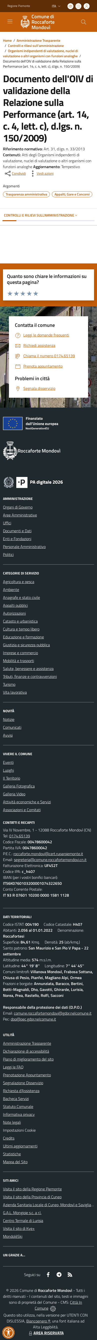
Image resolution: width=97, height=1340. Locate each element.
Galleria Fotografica (19, 786)
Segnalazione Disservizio (23, 1083)
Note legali (12, 1122)
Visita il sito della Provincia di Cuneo (32, 1197)
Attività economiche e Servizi (27, 802)
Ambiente (11, 589)
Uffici (7, 523)
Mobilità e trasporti (18, 661)
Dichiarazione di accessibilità (26, 1051)
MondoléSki (12, 1236)
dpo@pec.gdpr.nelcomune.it (33, 1019)
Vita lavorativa (15, 692)
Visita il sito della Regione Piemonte (32, 1189)
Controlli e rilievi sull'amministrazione (36, 45)
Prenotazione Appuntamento (27, 1075)
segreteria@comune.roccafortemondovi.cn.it (50, 860)
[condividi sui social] (15, 173)
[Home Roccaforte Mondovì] (46, 22)
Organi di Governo (17, 507)
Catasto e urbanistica (20, 621)
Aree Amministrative (20, 515)
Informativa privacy (19, 1114)
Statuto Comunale (18, 1106)
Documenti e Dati (17, 531)
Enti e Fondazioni (17, 539)
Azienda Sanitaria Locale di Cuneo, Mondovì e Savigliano (49, 1205)
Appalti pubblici (15, 605)
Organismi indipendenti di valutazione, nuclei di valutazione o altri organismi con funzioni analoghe (40, 53)
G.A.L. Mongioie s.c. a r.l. (22, 1213)
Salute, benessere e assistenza (28, 668)
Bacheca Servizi (16, 1099)
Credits (8, 1138)
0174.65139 (19, 836)
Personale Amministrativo (24, 547)
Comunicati (12, 727)
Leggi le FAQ (13, 1067)
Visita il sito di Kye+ (19, 1228)
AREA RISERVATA (46, 1333)
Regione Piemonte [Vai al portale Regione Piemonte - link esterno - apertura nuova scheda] (18, 6)
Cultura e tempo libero (21, 629)
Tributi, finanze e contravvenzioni (30, 676)
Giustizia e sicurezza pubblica (26, 645)
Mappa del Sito (15, 1162)
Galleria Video (14, 794)
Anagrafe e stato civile (21, 597)
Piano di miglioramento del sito (28, 1059)
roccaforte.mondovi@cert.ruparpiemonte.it (48, 854)
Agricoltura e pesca (18, 582)
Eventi (8, 762)
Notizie (8, 719)
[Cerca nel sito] (84, 22)
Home (7, 40)
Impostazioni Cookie (19, 1130)
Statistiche (12, 1154)
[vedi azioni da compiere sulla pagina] (41, 173)
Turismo (9, 684)
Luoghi (8, 770)
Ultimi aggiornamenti (20, 1146)
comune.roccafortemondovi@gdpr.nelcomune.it (53, 1013)
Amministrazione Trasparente (38, 40)
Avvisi (8, 735)
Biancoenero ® (38, 1321)
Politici (8, 554)
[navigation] (10, 21)
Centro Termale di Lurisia (23, 1220)
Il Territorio (11, 778)
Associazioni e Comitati (22, 810)
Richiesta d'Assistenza (21, 1091)
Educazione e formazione (23, 637)
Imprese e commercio (20, 653)
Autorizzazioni (14, 613)
